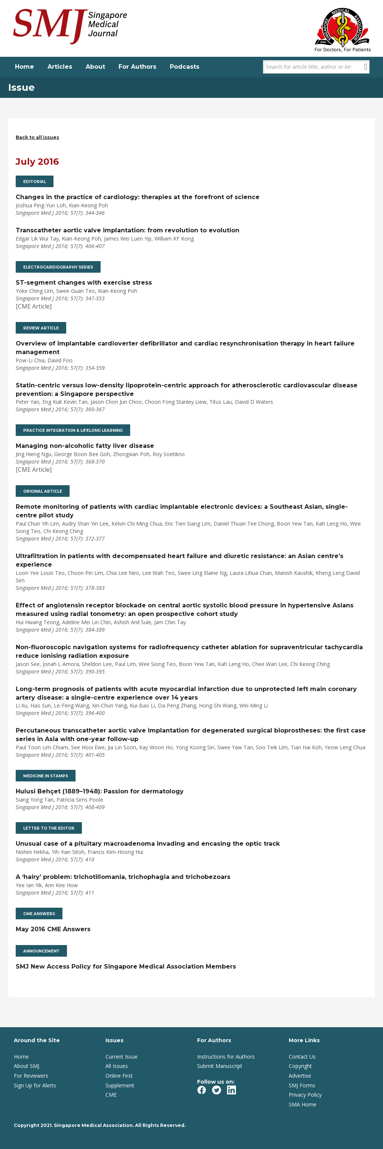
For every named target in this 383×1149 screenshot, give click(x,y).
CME (111, 1094)
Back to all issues (37, 137)
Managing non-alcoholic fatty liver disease (85, 445)
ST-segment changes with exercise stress (84, 282)
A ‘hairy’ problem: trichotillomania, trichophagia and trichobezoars (123, 876)
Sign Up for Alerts (35, 1085)
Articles (60, 66)
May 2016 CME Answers (53, 929)
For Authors (137, 66)
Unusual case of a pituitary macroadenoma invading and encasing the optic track (148, 843)
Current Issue (121, 1056)
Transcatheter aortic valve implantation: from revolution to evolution (127, 230)
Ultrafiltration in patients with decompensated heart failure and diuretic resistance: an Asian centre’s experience (179, 560)
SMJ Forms (302, 1085)
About (95, 66)
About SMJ (26, 1065)
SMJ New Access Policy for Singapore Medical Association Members (126, 966)
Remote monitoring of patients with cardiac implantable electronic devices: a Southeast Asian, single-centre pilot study (182, 511)
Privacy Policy (305, 1094)
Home (24, 66)
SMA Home (302, 1104)
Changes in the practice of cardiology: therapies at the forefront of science (138, 197)
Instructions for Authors (226, 1056)
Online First (119, 1075)
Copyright (300, 1065)
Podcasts (184, 66)
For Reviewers (31, 1075)
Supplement (119, 1085)
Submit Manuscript (219, 1065)
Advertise (300, 1075)
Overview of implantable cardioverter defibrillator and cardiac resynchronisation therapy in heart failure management (185, 348)
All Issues (116, 1065)
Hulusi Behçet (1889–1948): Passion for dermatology (100, 791)
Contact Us (302, 1056)
